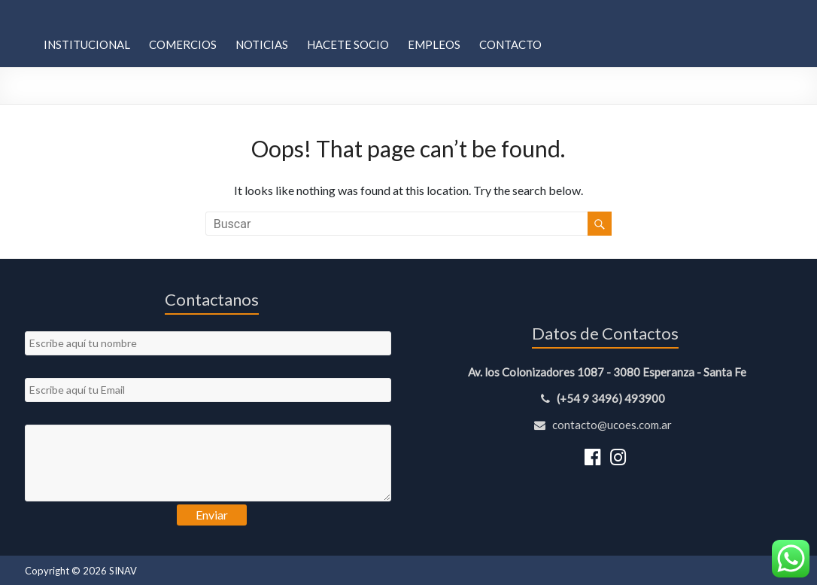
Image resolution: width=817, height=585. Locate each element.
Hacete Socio (348, 44)
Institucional (87, 44)
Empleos (434, 44)
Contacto (510, 44)
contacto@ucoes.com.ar (605, 424)
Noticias (261, 44)
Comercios (183, 44)
